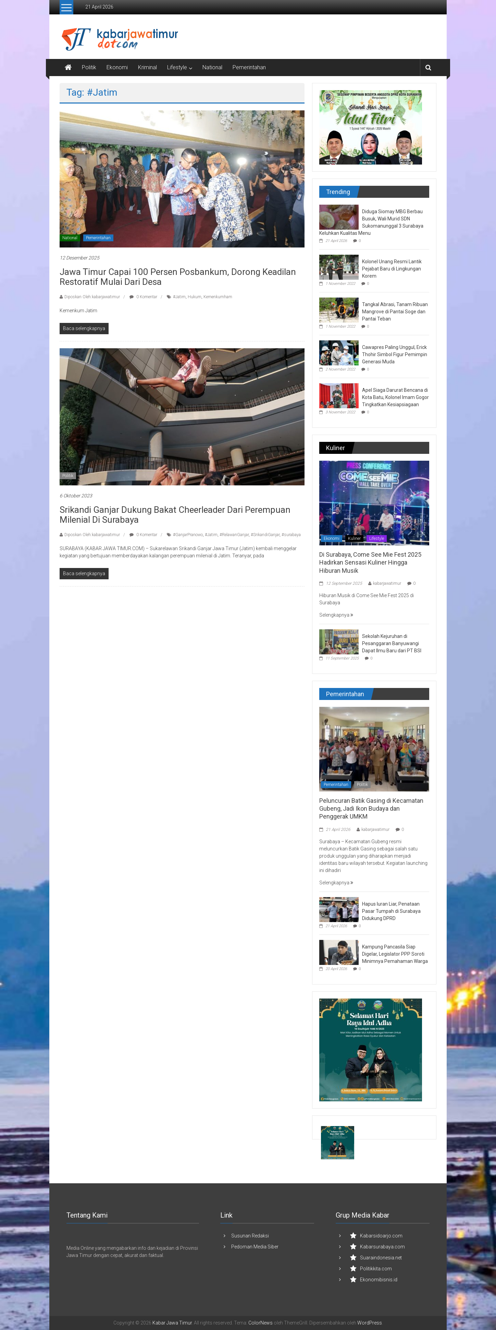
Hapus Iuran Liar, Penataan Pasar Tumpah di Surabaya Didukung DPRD (391, 911)
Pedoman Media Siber (254, 1246)
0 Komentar (143, 296)
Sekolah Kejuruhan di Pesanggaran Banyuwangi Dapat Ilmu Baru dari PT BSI (391, 643)
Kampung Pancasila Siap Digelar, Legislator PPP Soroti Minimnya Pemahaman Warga (395, 954)
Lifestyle (177, 67)
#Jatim (179, 296)
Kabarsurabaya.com (382, 1246)
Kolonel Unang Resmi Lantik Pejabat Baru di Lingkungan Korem (392, 269)
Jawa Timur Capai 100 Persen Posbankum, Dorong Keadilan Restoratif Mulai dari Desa (178, 277)
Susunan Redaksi (250, 1235)
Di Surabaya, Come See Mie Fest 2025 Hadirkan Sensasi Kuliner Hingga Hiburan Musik (370, 562)
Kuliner (354, 538)
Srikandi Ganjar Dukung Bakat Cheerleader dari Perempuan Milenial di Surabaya (175, 515)
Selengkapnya (336, 615)
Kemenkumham (217, 296)
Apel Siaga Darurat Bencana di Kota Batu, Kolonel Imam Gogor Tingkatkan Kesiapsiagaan (395, 397)
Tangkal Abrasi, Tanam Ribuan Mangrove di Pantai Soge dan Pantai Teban (395, 312)
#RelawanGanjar (234, 534)
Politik (89, 67)
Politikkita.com (376, 1268)
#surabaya (291, 534)
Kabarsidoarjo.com (381, 1235)
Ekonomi (117, 67)
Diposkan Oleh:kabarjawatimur (92, 296)
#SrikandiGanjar (265, 534)
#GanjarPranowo (188, 534)
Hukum (194, 296)
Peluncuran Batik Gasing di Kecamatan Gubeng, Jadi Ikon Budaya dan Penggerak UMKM (371, 808)
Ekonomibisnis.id (378, 1279)
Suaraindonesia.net (381, 1257)
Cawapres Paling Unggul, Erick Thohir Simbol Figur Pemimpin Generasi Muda (394, 354)
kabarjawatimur (387, 583)
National (212, 67)
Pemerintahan (249, 67)
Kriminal (147, 67)
